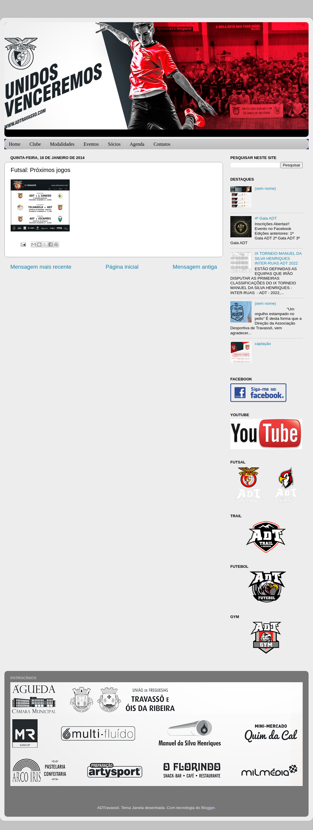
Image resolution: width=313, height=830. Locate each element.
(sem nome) (265, 188)
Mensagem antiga (195, 267)
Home (14, 144)
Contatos (162, 144)
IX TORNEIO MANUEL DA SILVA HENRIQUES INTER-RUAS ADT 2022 (278, 258)
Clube (35, 144)
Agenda (137, 144)
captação (263, 343)
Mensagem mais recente (40, 267)
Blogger (208, 807)
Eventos (91, 144)
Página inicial (122, 267)
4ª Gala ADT (266, 218)
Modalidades (62, 144)
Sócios (114, 144)
